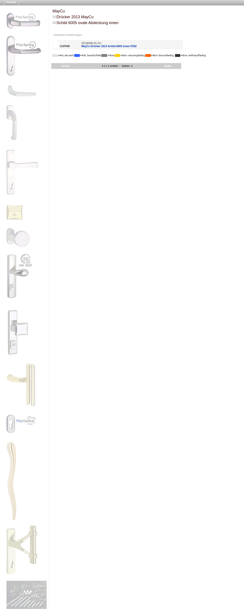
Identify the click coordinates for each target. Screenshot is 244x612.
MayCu (58, 11)
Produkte (11, 2)
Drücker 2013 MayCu (75, 17)
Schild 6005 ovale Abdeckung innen (87, 23)
